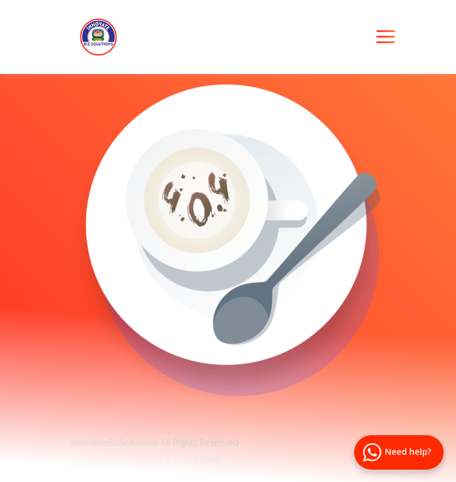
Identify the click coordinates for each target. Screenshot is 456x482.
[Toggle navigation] (385, 37)
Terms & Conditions (178, 460)
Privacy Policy (100, 460)
